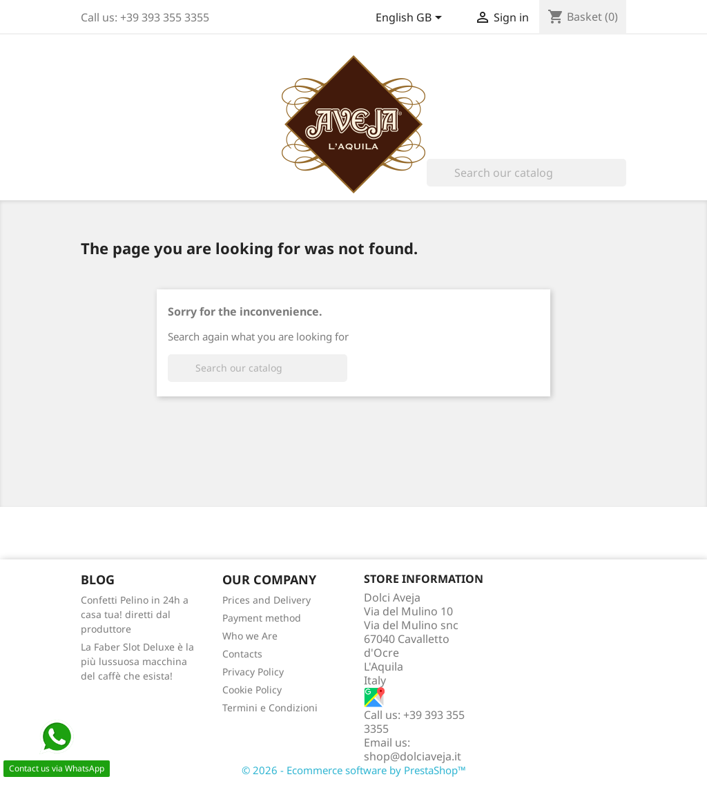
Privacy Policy (253, 671)
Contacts (242, 653)
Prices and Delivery (266, 599)
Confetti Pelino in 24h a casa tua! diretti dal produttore (134, 614)
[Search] (526, 172)
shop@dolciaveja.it (412, 756)
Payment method (261, 617)
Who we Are (250, 635)
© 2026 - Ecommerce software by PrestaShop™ (354, 770)
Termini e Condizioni (270, 707)
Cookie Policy (252, 689)
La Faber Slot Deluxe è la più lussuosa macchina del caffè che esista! (137, 661)
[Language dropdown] (411, 18)
